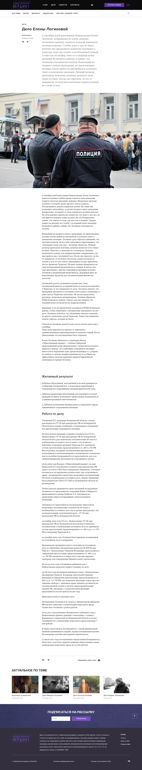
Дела (53, 5)
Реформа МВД (125, 744)
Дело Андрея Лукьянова (114, 695)
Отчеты (123, 738)
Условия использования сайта (101, 761)
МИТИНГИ (36, 13)
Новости (63, 5)
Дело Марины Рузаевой (52, 695)
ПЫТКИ (26, 13)
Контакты (74, 5)
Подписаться (81, 718)
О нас (45, 5)
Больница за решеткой (21, 695)
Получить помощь (114, 5)
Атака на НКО (125, 741)
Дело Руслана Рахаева (82, 695)
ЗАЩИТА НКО (48, 13)
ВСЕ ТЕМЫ (16, 13)
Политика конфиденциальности (63, 761)
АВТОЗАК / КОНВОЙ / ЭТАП (67, 13)
